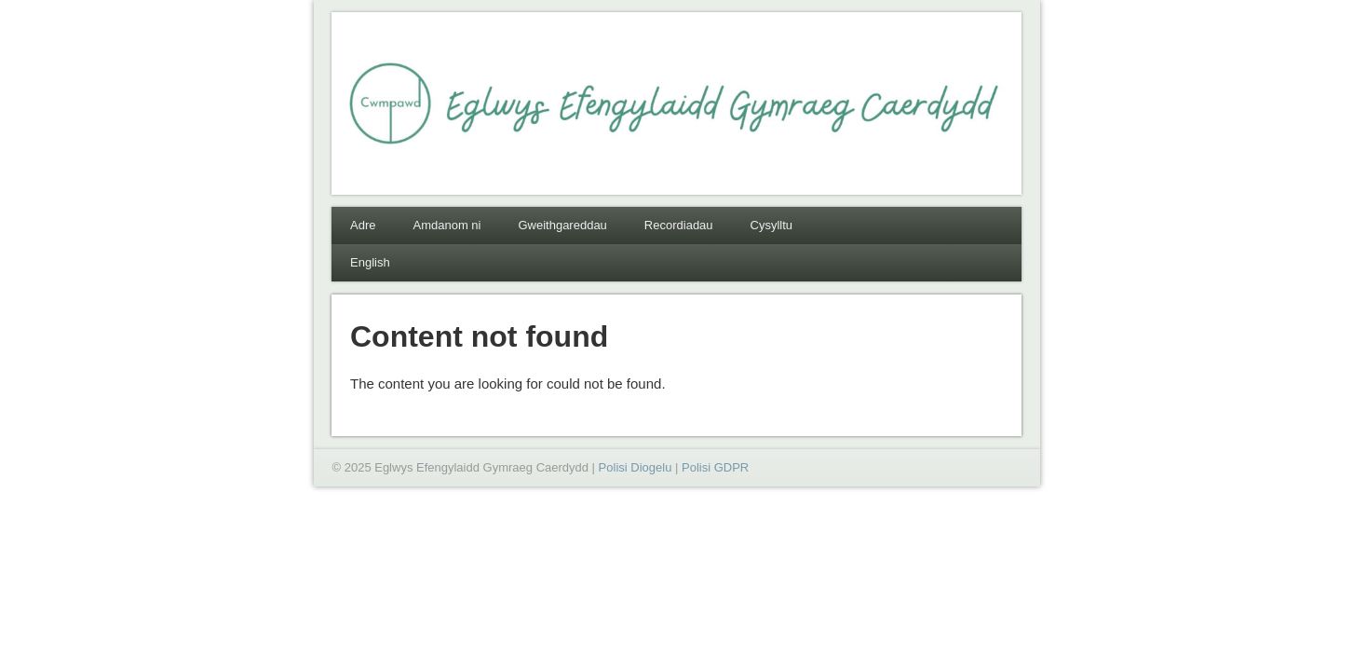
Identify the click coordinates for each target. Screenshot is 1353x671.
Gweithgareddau (562, 225)
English (370, 262)
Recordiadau (678, 225)
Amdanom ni (446, 225)
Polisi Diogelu (635, 467)
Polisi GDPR (715, 467)
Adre (362, 225)
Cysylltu (772, 225)
